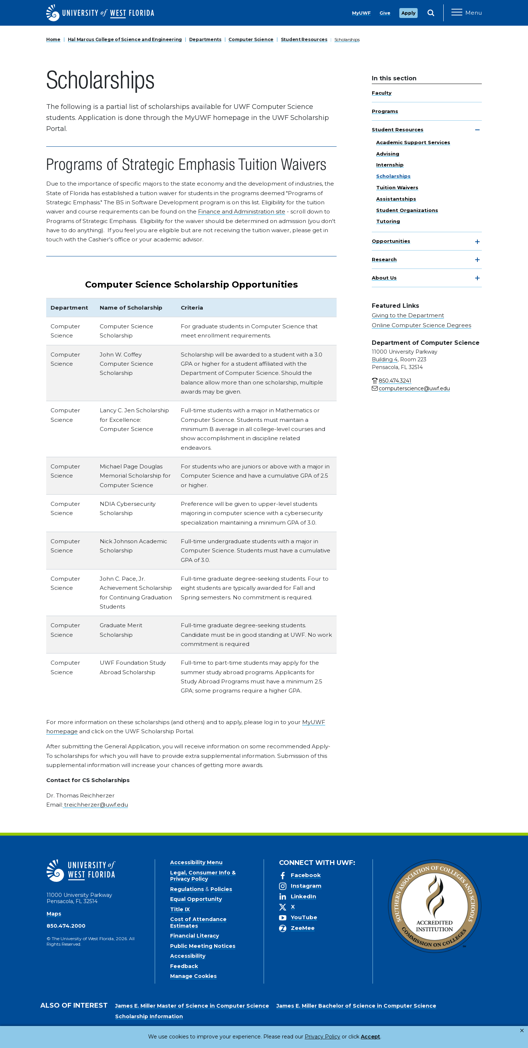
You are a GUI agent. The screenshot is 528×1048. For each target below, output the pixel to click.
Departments (205, 39)
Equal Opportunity (196, 899)
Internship (390, 165)
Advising (387, 154)
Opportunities (391, 241)
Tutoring (388, 221)
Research (384, 259)
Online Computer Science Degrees (421, 325)
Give (385, 13)
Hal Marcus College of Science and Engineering (125, 39)
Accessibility (187, 956)
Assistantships (396, 199)
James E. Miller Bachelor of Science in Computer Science (356, 1006)
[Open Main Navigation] (466, 13)
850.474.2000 (66, 926)
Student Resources (304, 39)
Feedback (184, 966)
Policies (221, 889)
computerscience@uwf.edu (414, 388)
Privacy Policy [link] (298, 1036)
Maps (54, 913)
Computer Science (251, 39)
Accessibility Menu (196, 862)
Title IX (180, 909)
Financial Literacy (194, 935)
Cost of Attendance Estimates (198, 922)
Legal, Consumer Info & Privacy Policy (203, 876)
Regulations (187, 889)
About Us (384, 278)
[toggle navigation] (477, 129)
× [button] (522, 1030)
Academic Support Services (413, 142)
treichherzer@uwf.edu (95, 804)
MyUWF (361, 13)
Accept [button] (340, 1036)
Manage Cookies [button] (382, 1036)
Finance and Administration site (241, 211)
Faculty (382, 93)
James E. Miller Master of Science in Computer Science (192, 1006)
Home (53, 39)
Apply (408, 13)
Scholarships (347, 39)
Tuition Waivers (397, 187)
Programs (385, 111)
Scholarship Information (149, 1016)
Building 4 (384, 359)
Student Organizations (407, 210)
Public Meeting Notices (202, 946)
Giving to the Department (408, 315)
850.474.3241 (395, 380)
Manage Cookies (193, 976)
